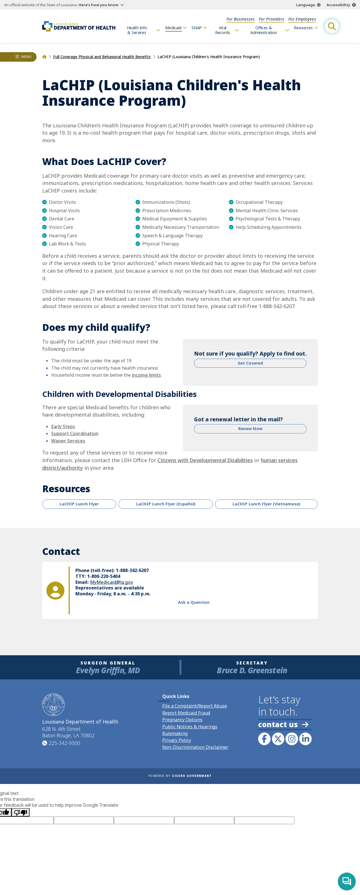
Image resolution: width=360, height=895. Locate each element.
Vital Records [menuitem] (222, 30)
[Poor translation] (21, 812)
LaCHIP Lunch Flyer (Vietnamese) (266, 504)
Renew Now (250, 428)
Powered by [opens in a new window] (180, 776)
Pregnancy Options (182, 720)
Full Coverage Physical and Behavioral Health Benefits (102, 56)
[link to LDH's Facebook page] (264, 739)
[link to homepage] (78, 26)
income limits (146, 375)
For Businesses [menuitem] (240, 19)
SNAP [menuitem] (197, 27)
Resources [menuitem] (303, 27)
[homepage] (44, 56)
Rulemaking (175, 733)
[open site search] (332, 26)
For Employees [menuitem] (302, 19)
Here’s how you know (98, 5)
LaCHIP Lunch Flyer (79, 504)
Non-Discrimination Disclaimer (195, 747)
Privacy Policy (176, 740)
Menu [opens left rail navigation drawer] (26, 56)
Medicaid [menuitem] (173, 27)
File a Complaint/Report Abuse (194, 706)
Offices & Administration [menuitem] (263, 30)
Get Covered (250, 363)
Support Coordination (74, 433)
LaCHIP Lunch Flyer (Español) (165, 504)
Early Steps (63, 426)
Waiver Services (68, 441)
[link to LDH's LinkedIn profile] (305, 739)
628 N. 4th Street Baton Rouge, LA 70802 (68, 732)
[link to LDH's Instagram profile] (291, 739)
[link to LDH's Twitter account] (278, 739)
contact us (283, 724)
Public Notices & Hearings (189, 727)
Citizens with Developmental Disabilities (205, 460)
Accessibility (338, 5)
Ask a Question (194, 602)
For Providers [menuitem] (271, 19)
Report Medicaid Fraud (186, 713)
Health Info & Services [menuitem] (137, 30)
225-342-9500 (64, 743)
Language (305, 5)
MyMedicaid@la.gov (111, 582)
